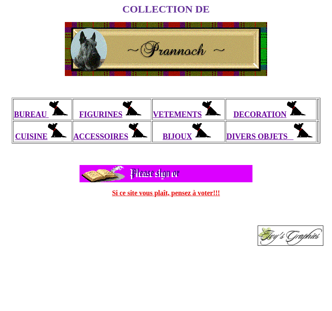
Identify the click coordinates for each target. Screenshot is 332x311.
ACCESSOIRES (111, 136)
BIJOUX (188, 136)
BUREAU (42, 114)
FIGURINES (111, 114)
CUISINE (42, 136)
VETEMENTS (188, 114)
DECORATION (271, 114)
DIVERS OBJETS (271, 136)
